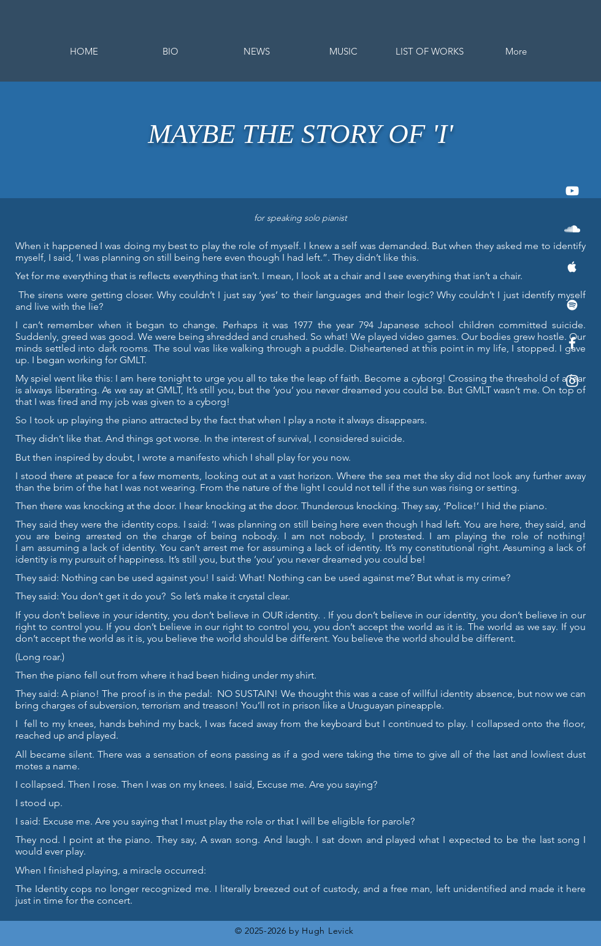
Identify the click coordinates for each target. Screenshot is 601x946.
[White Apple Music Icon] (572, 267)
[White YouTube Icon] (572, 191)
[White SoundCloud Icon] (572, 229)
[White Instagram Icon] (572, 381)
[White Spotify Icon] (572, 305)
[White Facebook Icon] (572, 343)
